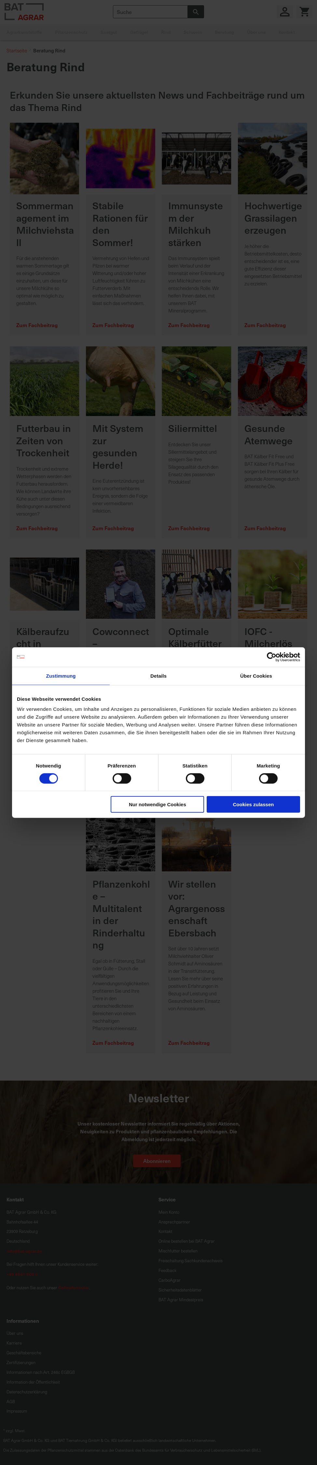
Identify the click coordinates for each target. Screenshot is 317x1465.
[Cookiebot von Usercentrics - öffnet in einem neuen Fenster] (271, 657)
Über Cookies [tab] (256, 675)
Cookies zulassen (253, 804)
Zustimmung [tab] (61, 675)
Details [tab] (158, 675)
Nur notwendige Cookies (157, 804)
